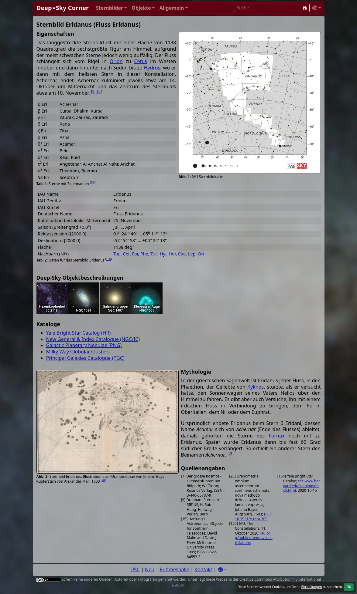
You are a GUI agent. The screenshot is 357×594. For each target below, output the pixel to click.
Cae (182, 254)
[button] (111, 8)
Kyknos (255, 386)
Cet (126, 254)
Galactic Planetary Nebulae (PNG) (84, 345)
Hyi (163, 254)
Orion (116, 61)
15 (98, 91)
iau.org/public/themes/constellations (253, 538)
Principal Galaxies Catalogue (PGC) (85, 358)
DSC (135, 569)
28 (103, 480)
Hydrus (152, 67)
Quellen (105, 579)
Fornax (277, 435)
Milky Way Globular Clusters (78, 351)
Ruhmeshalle (174, 569)
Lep (192, 254)
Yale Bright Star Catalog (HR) (78, 332)
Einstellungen (311, 587)
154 (93, 182)
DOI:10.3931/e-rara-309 (253, 516)
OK (348, 587)
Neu (149, 569)
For (135, 254)
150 (108, 259)
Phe (144, 254)
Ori (201, 254)
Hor (172, 254)
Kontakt (203, 569)
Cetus (140, 61)
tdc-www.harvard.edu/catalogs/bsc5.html (301, 485)
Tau (117, 254)
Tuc (153, 254)
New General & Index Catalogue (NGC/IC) (93, 339)
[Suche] (305, 8)
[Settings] (222, 569)
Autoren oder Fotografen (135, 579)
